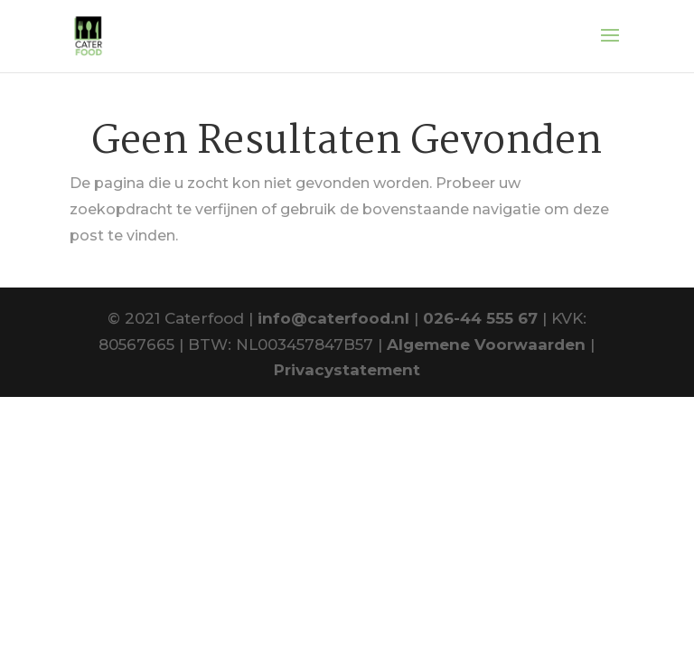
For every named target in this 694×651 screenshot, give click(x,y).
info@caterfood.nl (333, 318)
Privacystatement (347, 370)
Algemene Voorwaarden (486, 344)
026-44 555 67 (480, 318)
